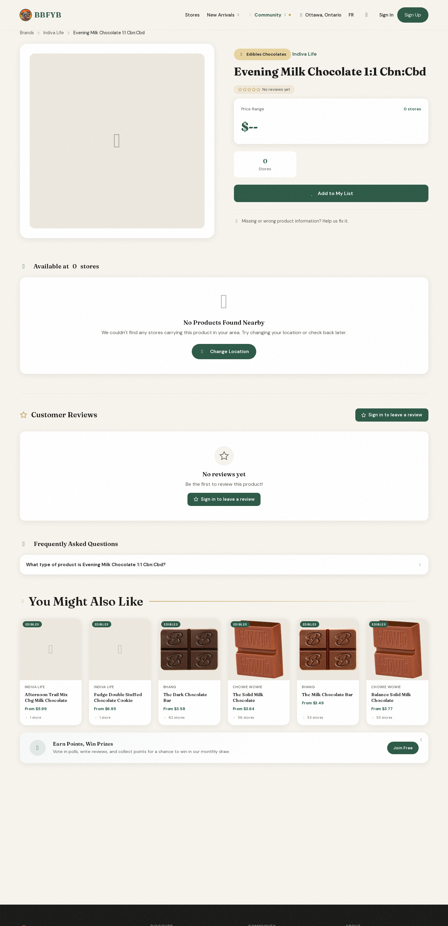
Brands (27, 32)
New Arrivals (224, 15)
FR (351, 15)
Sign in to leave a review (391, 415)
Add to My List (331, 193)
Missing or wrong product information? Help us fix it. (291, 221)
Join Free (403, 748)
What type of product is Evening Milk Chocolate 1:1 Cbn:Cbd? (224, 565)
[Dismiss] (421, 740)
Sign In (386, 15)
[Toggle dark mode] (366, 15)
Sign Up (413, 15)
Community (269, 15)
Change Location (224, 352)
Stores (192, 15)
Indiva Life (53, 32)
